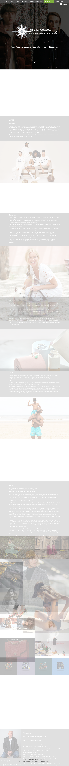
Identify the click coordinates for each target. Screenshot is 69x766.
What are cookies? (59, 1)
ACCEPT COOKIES (49, 1)
